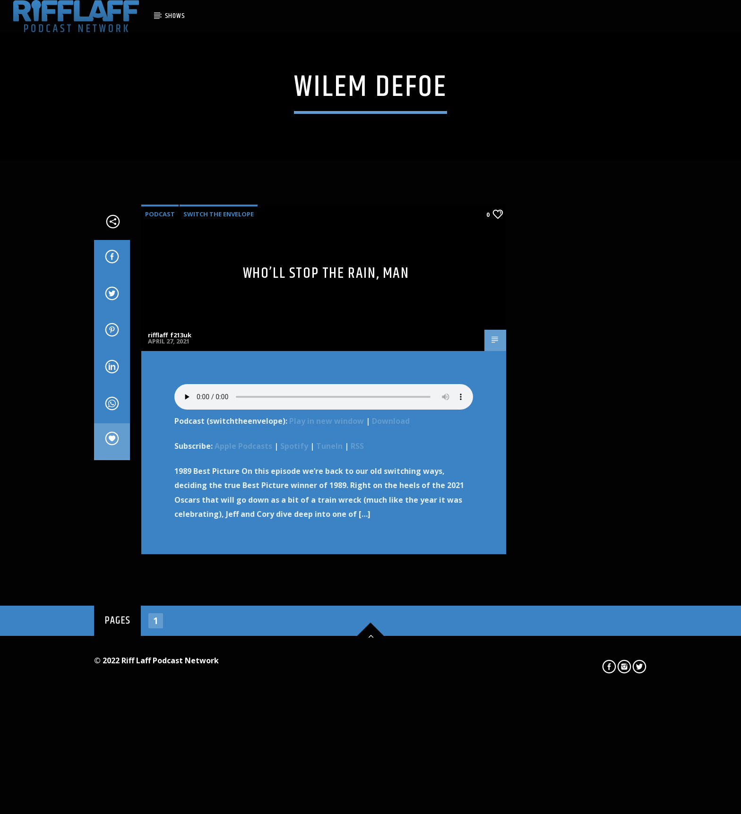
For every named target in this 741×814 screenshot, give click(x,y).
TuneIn (329, 651)
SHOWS (175, 16)
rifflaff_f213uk (169, 540)
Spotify (294, 651)
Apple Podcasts (243, 651)
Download (391, 626)
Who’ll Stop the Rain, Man (326, 478)
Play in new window (326, 626)
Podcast (160, 419)
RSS (357, 651)
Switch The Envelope (218, 419)
